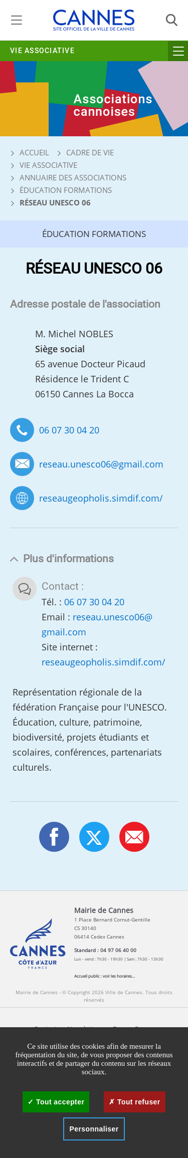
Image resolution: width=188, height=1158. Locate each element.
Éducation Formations (66, 190)
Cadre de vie (90, 152)
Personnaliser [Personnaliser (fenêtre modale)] (93, 1129)
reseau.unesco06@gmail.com (101, 464)
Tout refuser (134, 1102)
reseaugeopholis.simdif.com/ (101, 498)
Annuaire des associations (73, 177)
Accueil (29, 152)
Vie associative (42, 51)
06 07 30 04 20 (69, 430)
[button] (134, 837)
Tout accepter (56, 1102)
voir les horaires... (119, 976)
